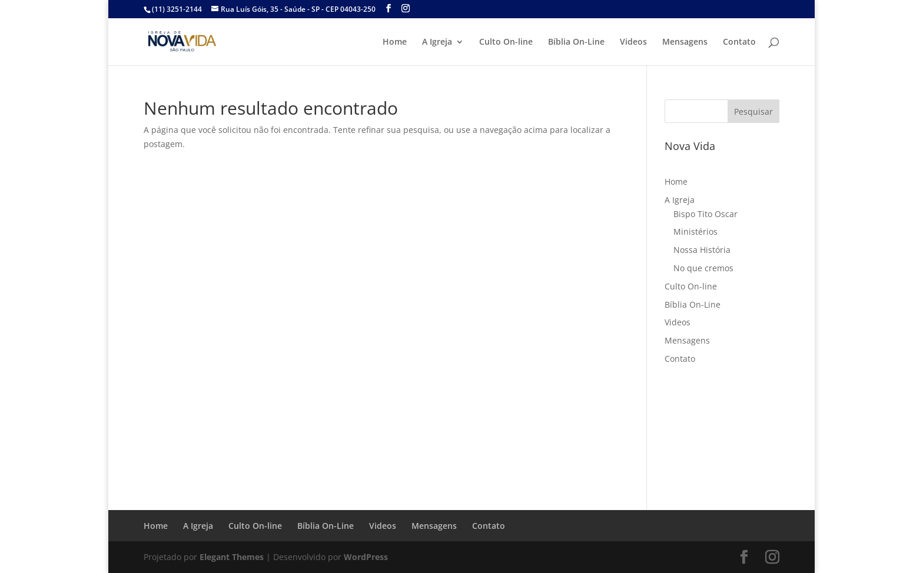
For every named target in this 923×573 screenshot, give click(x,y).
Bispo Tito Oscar (705, 213)
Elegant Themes (232, 556)
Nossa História (702, 249)
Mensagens (685, 42)
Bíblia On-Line (576, 42)
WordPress (366, 556)
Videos (633, 42)
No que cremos (703, 268)
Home (395, 42)
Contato (739, 42)
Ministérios (695, 231)
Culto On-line (506, 42)
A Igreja (437, 42)
